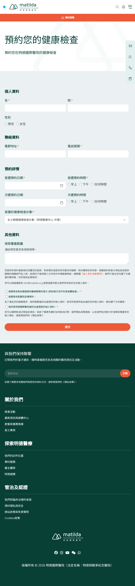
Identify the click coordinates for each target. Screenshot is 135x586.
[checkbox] (67, 123)
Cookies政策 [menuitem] (12, 518)
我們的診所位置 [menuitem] (14, 455)
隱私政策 (69, 382)
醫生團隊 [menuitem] (10, 468)
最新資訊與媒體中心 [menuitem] (17, 418)
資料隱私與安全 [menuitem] (14, 506)
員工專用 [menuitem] (10, 430)
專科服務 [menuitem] (10, 462)
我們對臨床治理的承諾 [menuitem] (18, 499)
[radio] (9, 123)
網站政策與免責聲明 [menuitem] (17, 512)
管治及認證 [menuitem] (16, 487)
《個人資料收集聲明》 (92, 273)
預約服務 (67, 17)
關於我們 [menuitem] (14, 399)
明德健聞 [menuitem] (10, 474)
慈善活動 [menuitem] (10, 412)
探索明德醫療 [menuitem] (18, 443)
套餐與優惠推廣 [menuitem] (14, 424)
